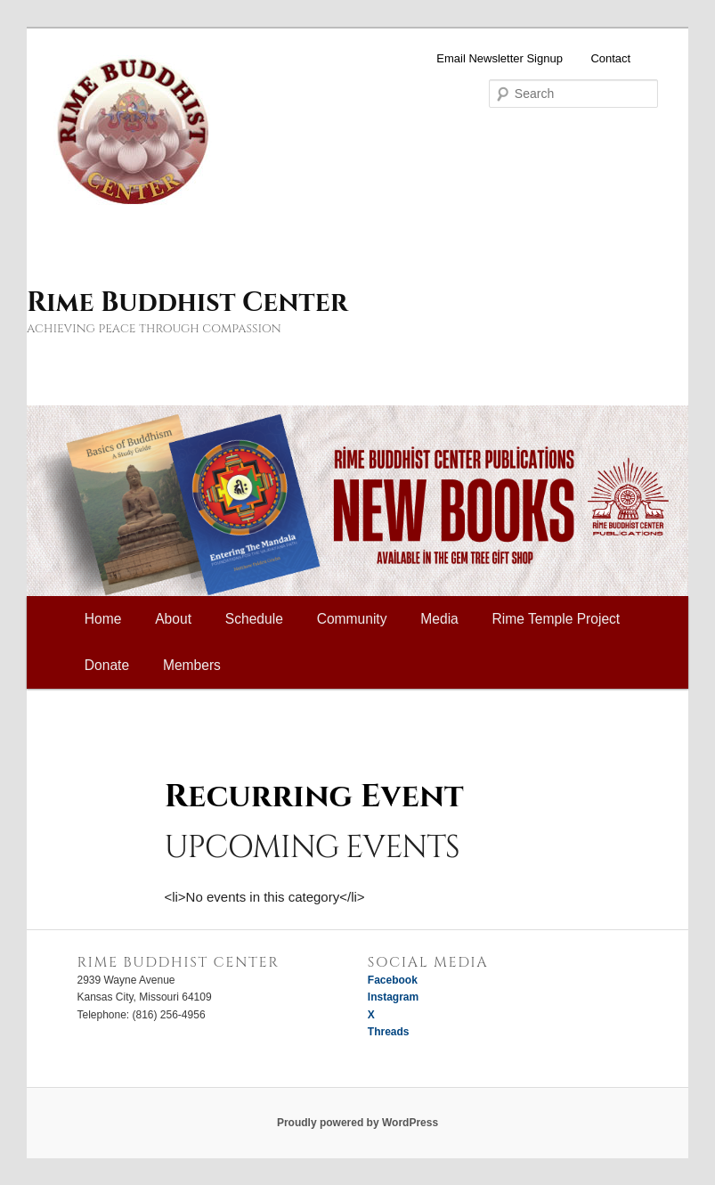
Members (192, 665)
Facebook (393, 980)
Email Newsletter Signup (499, 58)
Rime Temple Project (556, 618)
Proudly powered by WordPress (357, 1122)
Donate (107, 665)
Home (103, 618)
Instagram (393, 997)
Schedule (254, 618)
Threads (389, 1032)
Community (352, 618)
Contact (610, 58)
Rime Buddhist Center (187, 303)
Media (439, 618)
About (173, 618)
